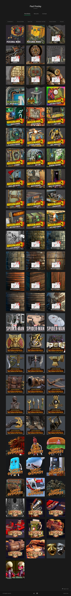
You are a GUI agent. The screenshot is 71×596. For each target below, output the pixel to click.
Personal (61, 21)
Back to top (65, 593)
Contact (44, 13)
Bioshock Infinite (20, 21)
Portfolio (27, 13)
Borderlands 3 (10, 21)
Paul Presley (35, 6)
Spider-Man (30, 21)
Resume (36, 13)
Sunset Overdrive (52, 21)
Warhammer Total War (40, 21)
